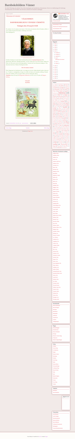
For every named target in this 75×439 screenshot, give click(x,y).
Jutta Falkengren (60, 116)
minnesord (54, 127)
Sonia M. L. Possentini (60, 137)
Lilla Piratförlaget (59, 121)
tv (63, 142)
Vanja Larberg (55, 145)
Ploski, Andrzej (55, 265)
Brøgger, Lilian (55, 187)
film (59, 106)
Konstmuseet (64, 118)
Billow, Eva (55, 181)
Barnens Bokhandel (56, 305)
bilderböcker (62, 93)
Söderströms (55, 378)
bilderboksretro (55, 93)
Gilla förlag (55, 360)
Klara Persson (59, 118)
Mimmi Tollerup (65, 126)
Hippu (63, 112)
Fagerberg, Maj (55, 203)
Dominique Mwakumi (56, 101)
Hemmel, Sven (55, 219)
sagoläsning (66, 133)
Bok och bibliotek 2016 (65, 94)
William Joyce (66, 146)
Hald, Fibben (55, 213)
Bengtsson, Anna (56, 171)
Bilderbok (66, 91)
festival (55, 106)
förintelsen (59, 108)
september (57, 56)
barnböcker (66, 89)
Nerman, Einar (55, 251)
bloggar (59, 94)
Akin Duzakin (55, 85)
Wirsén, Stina (55, 295)
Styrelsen (58, 139)
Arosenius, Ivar (55, 165)
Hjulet (54, 362)
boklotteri (66, 95)
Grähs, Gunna (55, 211)
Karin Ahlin (66, 116)
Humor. (54, 113)
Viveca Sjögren (65, 145)
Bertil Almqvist (60, 91)
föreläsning (65, 107)
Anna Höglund (61, 87)
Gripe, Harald (55, 209)
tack (68, 141)
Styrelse (54, 139)
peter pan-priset (62, 129)
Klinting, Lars (55, 233)
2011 (55, 74)
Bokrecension (66, 96)
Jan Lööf (59, 114)
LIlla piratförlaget (56, 366)
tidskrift (55, 142)
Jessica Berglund (65, 114)
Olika (54, 372)
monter (58, 127)
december (57, 52)
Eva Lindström (56, 105)
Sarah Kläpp (61, 135)
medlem (60, 125)
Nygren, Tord (55, 259)
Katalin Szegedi (61, 117)
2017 (55, 51)
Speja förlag (66, 137)
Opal (54, 374)
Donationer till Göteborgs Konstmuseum (60, 26)
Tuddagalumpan (56, 321)
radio (54, 133)
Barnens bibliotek (56, 420)
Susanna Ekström (63, 139)
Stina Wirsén (66, 138)
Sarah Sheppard (67, 135)
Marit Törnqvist (55, 125)
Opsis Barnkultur (56, 392)
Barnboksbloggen (56, 327)
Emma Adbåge (65, 103)
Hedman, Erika (55, 217)
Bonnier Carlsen (56, 354)
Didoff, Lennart (56, 189)
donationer (63, 101)
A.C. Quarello (55, 84)
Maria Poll (66, 124)
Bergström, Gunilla (56, 175)
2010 (55, 76)
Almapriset (54, 86)
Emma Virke (55, 104)
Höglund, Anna (55, 229)
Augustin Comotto (56, 88)
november (57, 54)
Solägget (54, 137)
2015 (55, 67)
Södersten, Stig (55, 279)
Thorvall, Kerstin (56, 285)
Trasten (54, 380)
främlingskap (55, 107)
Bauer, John (55, 167)
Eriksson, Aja (55, 199)
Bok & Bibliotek (56, 422)
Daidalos (54, 358)
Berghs (54, 352)
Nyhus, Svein (55, 261)
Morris (68, 127)
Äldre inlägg (46, 127)
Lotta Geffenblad (66, 122)
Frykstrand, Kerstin (56, 207)
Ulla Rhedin (60, 143)
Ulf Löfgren (55, 143)
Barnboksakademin (56, 418)
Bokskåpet (55, 309)
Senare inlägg (8, 127)
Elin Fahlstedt (64, 102)
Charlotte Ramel (65, 98)
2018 (55, 49)
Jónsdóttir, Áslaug (56, 231)
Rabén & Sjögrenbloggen (57, 339)
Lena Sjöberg (59, 120)
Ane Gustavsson (60, 86)
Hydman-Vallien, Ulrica (57, 227)
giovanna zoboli (60, 109)
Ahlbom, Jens (55, 157)
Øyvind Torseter (63, 147)
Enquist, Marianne (56, 197)
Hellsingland (55, 426)
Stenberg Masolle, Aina (57, 271)
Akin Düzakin (61, 85)
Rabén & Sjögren (56, 376)
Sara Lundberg (66, 134)
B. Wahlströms (55, 350)
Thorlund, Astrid (56, 283)
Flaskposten (55, 337)
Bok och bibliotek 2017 (58, 95)
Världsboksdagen (59, 146)
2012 (55, 72)
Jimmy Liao (54, 115)
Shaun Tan (56, 136)
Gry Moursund (64, 110)
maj (56, 57)
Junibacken (55, 315)
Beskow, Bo (55, 177)
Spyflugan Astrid (55, 138)
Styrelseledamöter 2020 (57, 28)
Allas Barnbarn (55, 414)
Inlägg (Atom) (30, 131)
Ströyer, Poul (55, 275)
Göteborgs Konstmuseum (57, 424)
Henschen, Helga (56, 221)
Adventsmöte (60, 84)
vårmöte (54, 146)
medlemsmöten (66, 125)
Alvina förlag (55, 348)
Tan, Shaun (55, 281)
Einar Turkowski (58, 102)
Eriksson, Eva (55, 201)
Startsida (27, 127)
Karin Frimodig (55, 117)
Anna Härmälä (55, 87)
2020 (55, 45)
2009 (55, 78)
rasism (57, 133)
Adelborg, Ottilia (56, 155)
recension (61, 133)
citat (59, 99)
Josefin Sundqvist (65, 115)
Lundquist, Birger (56, 245)
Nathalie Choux (56, 128)
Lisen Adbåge (65, 121)
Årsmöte (58, 147)
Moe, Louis (55, 249)
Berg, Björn (55, 173)
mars (56, 61)
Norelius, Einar (55, 257)
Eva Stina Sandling (62, 105)
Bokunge (54, 333)
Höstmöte (58, 113)
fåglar (60, 107)
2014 (55, 69)
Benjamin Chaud (62, 90)
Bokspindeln (55, 313)
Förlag (64, 108)
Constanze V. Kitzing (65, 99)
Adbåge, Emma (55, 153)
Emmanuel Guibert (61, 104)
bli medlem (54, 94)
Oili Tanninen (62, 128)
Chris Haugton (55, 99)
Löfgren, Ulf (55, 247)
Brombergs (55, 356)
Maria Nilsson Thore (60, 124)
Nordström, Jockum (56, 255)
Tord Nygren (60, 142)
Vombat (54, 384)
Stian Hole (61, 138)
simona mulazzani (61, 136)
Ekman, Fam (55, 193)
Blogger (46, 436)
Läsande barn (55, 317)
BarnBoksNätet (55, 329)
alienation (66, 85)
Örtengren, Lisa (56, 297)
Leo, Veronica (55, 237)
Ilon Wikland (66, 113)
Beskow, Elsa (55, 179)
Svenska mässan (60, 141)
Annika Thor (67, 87)
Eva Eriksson (67, 104)
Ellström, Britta (55, 195)
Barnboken (55, 390)
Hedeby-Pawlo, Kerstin (57, 215)
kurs (59, 119)
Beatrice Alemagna (56, 90)
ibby (62, 113)
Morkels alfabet (63, 127)
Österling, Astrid (56, 299)
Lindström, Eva (55, 239)
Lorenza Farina (60, 122)
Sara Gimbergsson (60, 134)
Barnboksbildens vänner (58, 89)
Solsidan (67, 136)
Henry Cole (59, 112)
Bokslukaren (55, 311)
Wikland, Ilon (55, 293)
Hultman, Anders (56, 225)
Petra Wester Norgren (57, 130)
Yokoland (54, 147)
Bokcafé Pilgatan (56, 307)
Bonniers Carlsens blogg (57, 335)
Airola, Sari (55, 159)
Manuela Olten (56, 123)
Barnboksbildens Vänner (20, 5)
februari (56, 63)
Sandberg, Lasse (56, 267)
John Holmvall (60, 115)
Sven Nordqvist (58, 140)
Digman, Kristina (56, 191)
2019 (55, 47)
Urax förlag (55, 382)
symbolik (65, 141)
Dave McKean (55, 100)
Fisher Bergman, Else (57, 205)
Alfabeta (54, 346)
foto (62, 106)
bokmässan (55, 96)
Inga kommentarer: (25, 123)
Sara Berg (54, 134)
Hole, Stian (55, 223)
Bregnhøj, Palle (55, 185)
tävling (67, 142)
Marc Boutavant (63, 123)
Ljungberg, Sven (56, 241)
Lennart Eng (64, 120)
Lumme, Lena (55, 243)
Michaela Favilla (57, 126)
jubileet (54, 116)
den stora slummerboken (64, 100)
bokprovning (60, 96)
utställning (55, 144)
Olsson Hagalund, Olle (57, 263)
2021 (55, 43)
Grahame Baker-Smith (56, 110)
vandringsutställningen (64, 144)
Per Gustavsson (56, 129)
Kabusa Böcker (55, 364)
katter (65, 117)
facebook (67, 105)
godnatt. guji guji (65, 109)
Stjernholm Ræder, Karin (57, 273)
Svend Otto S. (55, 277)
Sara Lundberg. (56, 135)
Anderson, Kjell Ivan (56, 161)
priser (57, 132)
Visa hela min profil (56, 20)
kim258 (40, 436)
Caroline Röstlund (62, 97)
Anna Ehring (66, 86)
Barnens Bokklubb (56, 331)
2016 (55, 65)
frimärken (66, 106)
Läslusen (54, 319)
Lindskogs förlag (56, 368)
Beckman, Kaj (55, 169)
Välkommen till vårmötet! (13, 16)
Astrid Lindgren (56, 416)
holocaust (66, 112)
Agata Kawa (66, 84)
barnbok (68, 88)
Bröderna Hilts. (55, 97)
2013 (55, 71)
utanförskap (66, 143)
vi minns (60, 145)
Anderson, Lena (56, 163)
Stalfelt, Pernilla (56, 269)
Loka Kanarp (55, 122)
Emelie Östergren (59, 103)
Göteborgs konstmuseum (62, 111)
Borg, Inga (55, 183)
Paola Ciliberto (67, 128)
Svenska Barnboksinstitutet (58, 428)
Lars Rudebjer (64, 119)
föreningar (54, 108)
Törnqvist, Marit (56, 291)
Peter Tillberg (67, 129)
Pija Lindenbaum (65, 130)
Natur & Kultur (55, 370)
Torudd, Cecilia (55, 289)
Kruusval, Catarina (56, 235)
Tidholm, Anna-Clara (56, 287)
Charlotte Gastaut (59, 98)
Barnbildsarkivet (63, 88)
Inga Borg (54, 114)
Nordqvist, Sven (56, 253)
